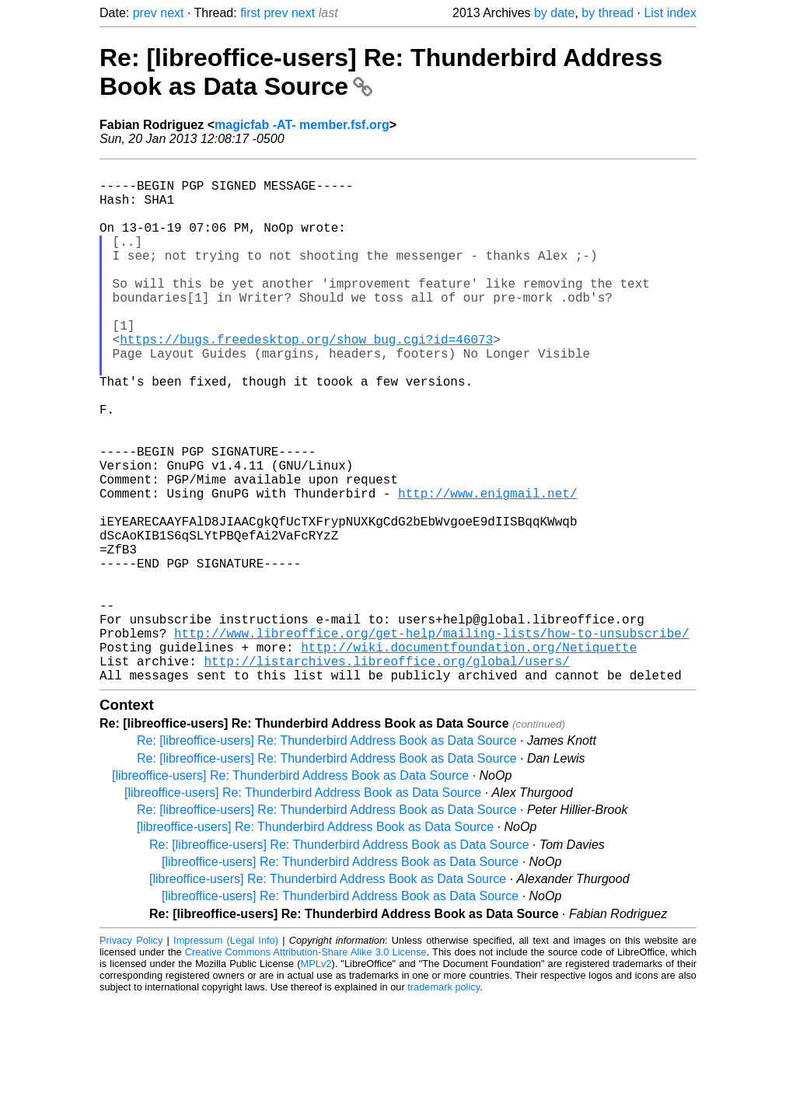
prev (145, 12)
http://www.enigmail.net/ (487, 567)
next (171, 12)
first (250, 12)
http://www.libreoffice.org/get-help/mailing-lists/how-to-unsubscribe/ (431, 738)
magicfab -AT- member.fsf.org (302, 124)
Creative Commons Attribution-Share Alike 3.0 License (306, 1067)
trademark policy (443, 1102)
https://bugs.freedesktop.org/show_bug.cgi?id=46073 (306, 379)
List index (670, 12)
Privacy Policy (131, 1055)
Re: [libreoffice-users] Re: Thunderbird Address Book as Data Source (327, 855)
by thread (607, 12)
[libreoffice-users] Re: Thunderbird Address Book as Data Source (290, 890)
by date (554, 12)
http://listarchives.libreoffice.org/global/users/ (386, 772)
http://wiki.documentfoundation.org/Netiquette (469, 755)
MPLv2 (316, 1078)
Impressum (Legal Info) (225, 1055)
